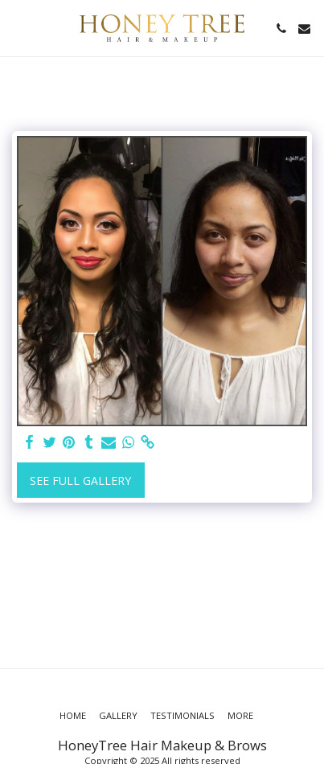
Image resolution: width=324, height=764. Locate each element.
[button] (17, 27)
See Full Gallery (80, 480)
